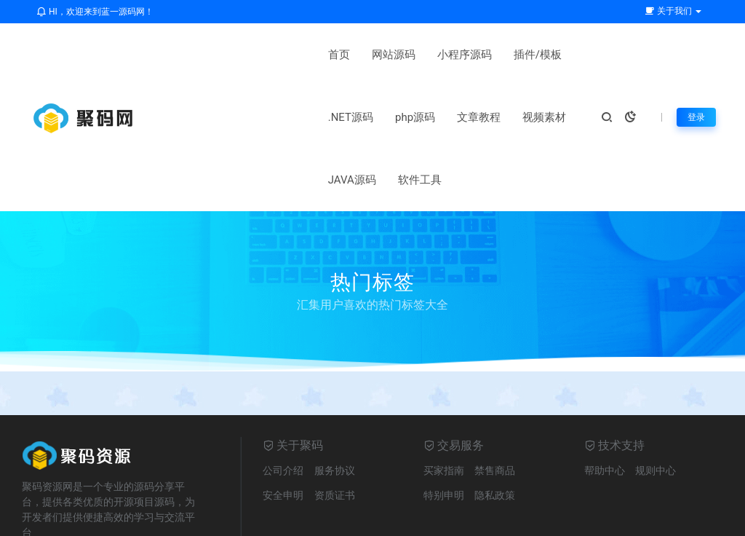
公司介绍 (283, 408)
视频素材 (265, 117)
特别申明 (443, 432)
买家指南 (443, 408)
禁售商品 (494, 408)
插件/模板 (387, 54)
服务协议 (334, 408)
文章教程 (199, 117)
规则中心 (655, 408)
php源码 (520, 54)
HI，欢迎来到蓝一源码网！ (95, 12)
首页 (188, 54)
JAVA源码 (332, 117)
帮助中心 (604, 408)
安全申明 (283, 432)
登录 (695, 86)
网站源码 (243, 54)
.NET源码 (455, 54)
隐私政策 (494, 432)
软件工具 (400, 117)
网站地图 (389, 517)
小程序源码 (314, 54)
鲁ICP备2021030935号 (479, 517)
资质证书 (334, 432)
